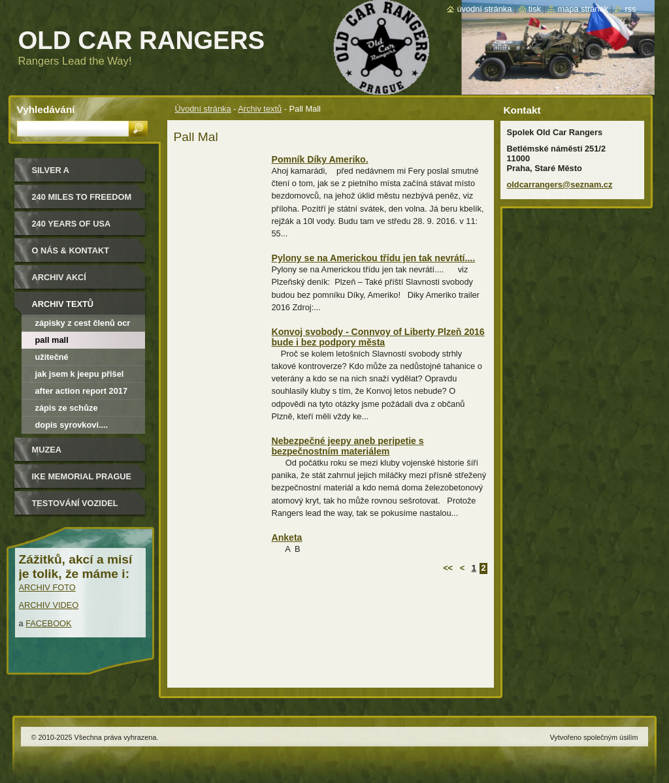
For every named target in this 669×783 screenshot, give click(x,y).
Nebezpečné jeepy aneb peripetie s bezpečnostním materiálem (348, 446)
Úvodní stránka (203, 109)
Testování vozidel (75, 503)
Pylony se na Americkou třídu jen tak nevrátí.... (374, 258)
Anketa (287, 537)
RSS (630, 9)
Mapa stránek (582, 9)
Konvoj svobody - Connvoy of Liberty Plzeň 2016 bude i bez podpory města (378, 337)
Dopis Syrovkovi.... (71, 425)
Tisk (535, 9)
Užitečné (52, 357)
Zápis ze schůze (66, 408)
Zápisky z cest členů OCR (83, 323)
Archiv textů (260, 109)
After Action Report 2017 (81, 391)
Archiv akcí (59, 277)
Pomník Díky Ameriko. (320, 159)
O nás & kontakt (70, 250)
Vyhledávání (46, 109)
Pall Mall (52, 340)
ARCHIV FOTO (47, 587)
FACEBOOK (48, 623)
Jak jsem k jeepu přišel (79, 374)
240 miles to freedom (82, 197)
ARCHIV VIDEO (49, 605)
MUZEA (47, 450)
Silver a (51, 170)
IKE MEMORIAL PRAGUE (82, 476)
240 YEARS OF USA (71, 224)
